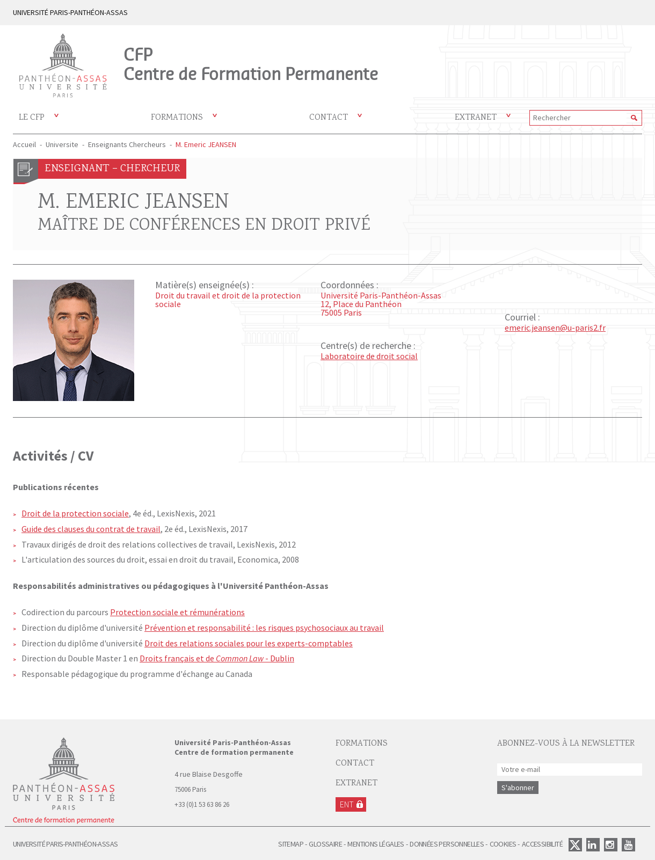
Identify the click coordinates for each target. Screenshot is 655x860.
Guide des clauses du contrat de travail (91, 528)
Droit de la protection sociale (75, 513)
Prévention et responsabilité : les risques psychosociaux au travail (264, 627)
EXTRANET (356, 783)
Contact (328, 118)
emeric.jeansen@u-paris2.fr (555, 327)
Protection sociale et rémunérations (177, 612)
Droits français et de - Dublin (217, 658)
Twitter (575, 844)
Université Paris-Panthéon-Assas (65, 844)
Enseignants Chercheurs (127, 144)
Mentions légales (375, 844)
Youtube (628, 844)
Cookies (503, 844)
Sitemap (290, 844)
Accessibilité (542, 844)
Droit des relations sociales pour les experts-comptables (248, 643)
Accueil (24, 144)
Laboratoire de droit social (369, 356)
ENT (347, 804)
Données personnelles (447, 844)
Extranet (476, 118)
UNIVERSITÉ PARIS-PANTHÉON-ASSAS (70, 12)
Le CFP (32, 118)
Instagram (610, 844)
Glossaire (325, 844)
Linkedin (593, 844)
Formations (177, 118)
